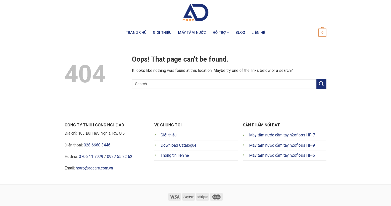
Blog (240, 33)
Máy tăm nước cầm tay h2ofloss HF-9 (282, 145)
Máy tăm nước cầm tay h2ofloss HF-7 (282, 135)
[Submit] (321, 84)
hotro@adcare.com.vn (94, 168)
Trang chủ (136, 33)
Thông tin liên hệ (175, 155)
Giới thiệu (162, 33)
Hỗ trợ (221, 32)
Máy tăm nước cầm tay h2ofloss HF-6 (282, 155)
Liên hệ (258, 33)
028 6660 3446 (97, 145)
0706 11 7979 (91, 156)
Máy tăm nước (192, 33)
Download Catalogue (178, 145)
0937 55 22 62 (119, 156)
